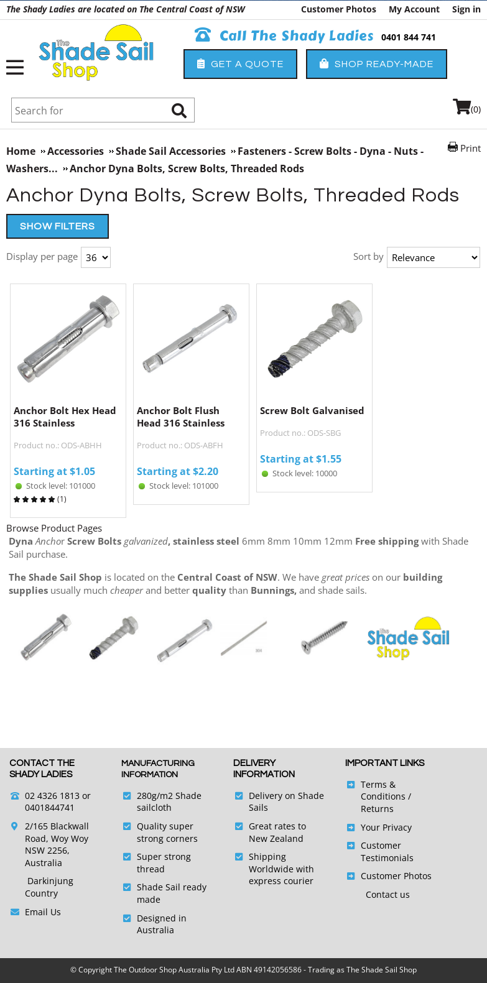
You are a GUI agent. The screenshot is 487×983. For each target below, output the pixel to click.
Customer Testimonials (387, 851)
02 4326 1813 (52, 795)
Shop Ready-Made (377, 63)
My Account (414, 9)
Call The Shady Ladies (284, 36)
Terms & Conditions (383, 790)
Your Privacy (386, 827)
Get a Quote (240, 63)
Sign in (466, 9)
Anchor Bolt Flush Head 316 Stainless (181, 416)
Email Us (43, 912)
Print (470, 148)
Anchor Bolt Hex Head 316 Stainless (65, 416)
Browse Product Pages (54, 528)
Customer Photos (338, 9)
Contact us (388, 894)
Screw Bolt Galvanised (312, 410)
